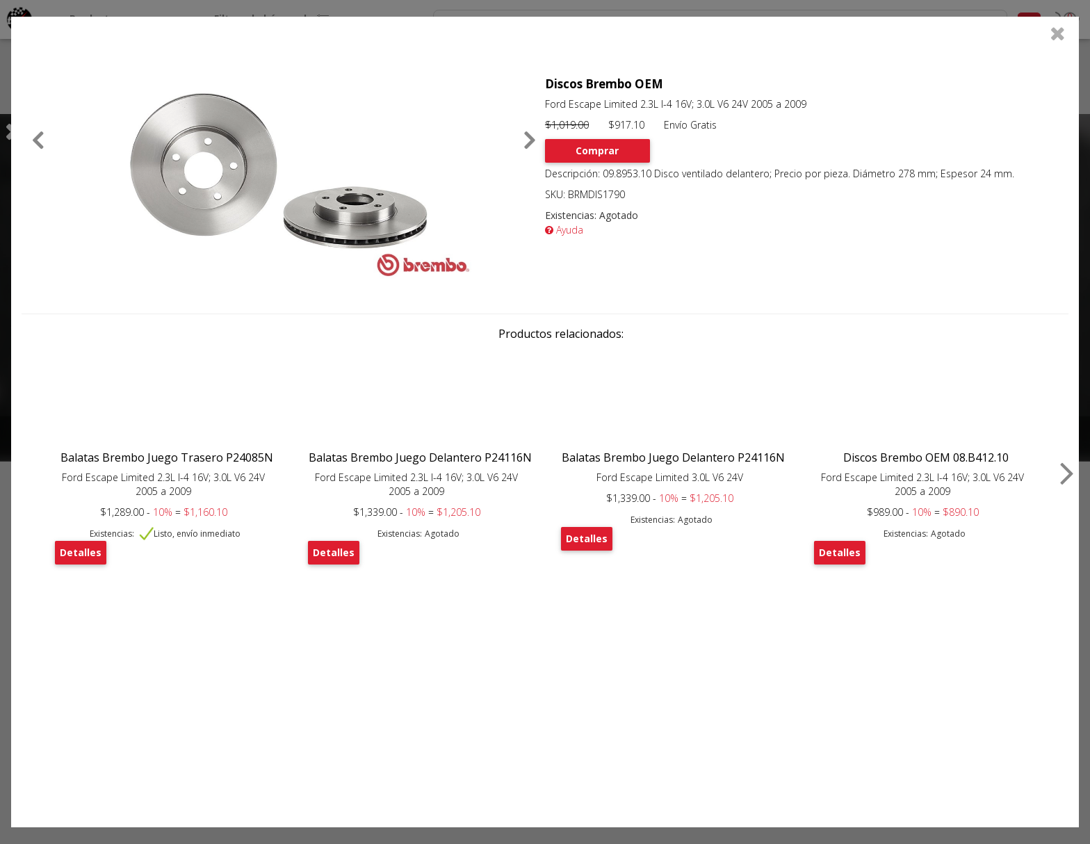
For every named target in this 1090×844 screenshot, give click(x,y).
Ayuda (564, 229)
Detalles (80, 552)
